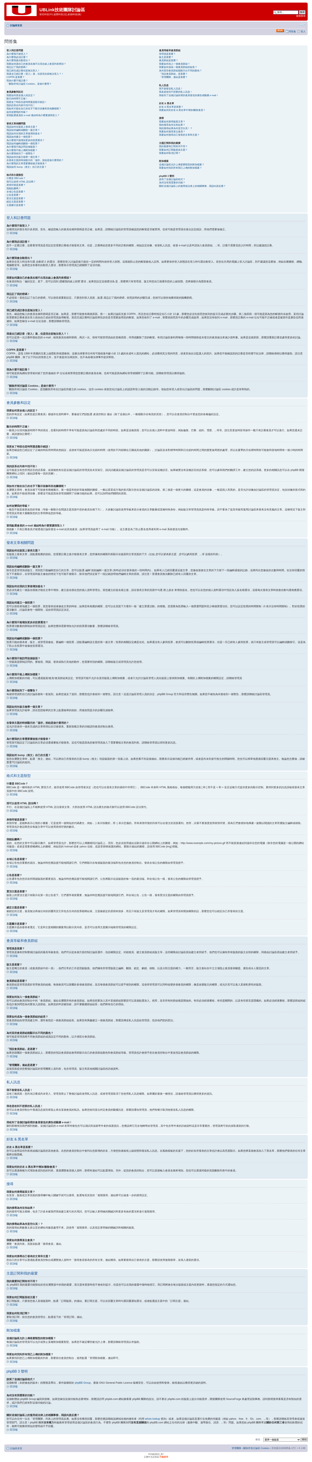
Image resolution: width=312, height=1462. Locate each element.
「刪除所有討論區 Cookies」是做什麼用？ (29, 83)
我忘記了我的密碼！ (17, 67)
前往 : (258, 1439)
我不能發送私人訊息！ (171, 88)
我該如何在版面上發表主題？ (21, 126)
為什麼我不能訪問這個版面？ (21, 146)
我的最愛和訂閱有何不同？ (173, 146)
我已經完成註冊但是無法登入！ (23, 70)
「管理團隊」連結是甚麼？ (173, 77)
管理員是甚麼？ (167, 54)
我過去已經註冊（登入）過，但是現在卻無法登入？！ (35, 73)
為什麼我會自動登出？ (18, 60)
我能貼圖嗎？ (13, 188)
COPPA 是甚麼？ (15, 77)
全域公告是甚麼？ (16, 191)
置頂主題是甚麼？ (16, 198)
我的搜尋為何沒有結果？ (172, 124)
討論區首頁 (16, 25)
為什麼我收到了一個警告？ (20, 153)
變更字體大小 (302, 24)
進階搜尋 (301, 16)
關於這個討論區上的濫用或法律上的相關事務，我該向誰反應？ (192, 186)
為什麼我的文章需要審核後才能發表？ (26, 163)
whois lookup (152, 1418)
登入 (303, 31)
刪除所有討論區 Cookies (256, 1448)
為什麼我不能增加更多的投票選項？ (25, 140)
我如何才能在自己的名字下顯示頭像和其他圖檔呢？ (33, 108)
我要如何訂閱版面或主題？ (173, 149)
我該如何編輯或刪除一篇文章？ (23, 130)
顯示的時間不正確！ (17, 98)
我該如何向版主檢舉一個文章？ (23, 157)
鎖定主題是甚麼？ (16, 201)
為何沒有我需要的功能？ (172, 182)
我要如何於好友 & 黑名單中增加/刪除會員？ (182, 110)
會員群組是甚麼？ (168, 60)
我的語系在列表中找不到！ (20, 105)
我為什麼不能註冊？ (17, 80)
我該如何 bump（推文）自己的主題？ (26, 167)
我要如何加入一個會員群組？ (174, 63)
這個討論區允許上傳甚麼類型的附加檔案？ (181, 164)
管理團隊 (236, 1448)
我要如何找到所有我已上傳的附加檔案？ (180, 167)
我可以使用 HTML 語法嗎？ (21, 181)
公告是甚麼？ (13, 195)
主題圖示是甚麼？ (16, 205)
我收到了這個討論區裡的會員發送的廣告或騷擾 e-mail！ (189, 95)
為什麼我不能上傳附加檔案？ (21, 150)
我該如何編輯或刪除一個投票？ (23, 143)
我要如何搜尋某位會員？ (172, 131)
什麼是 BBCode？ (16, 178)
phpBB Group (83, 1382)
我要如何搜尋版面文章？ (172, 121)
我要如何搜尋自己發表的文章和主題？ (179, 134)
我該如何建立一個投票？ (19, 136)
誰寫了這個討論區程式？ (172, 179)
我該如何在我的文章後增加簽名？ (24, 133)
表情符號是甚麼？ (16, 185)
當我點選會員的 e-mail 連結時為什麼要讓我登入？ (33, 115)
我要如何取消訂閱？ (169, 153)
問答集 (292, 31)
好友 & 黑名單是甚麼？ (171, 106)
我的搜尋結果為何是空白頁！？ (175, 128)
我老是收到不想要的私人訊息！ (175, 91)
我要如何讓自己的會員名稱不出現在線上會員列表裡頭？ (36, 63)
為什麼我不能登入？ (17, 54)
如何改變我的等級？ (17, 112)
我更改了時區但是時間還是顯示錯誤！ (26, 102)
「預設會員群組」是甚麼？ (173, 73)
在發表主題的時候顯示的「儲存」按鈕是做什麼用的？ (35, 160)
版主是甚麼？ (166, 57)
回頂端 (14, 233)
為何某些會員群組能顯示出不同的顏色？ (180, 70)
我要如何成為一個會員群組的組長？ (178, 67)
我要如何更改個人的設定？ (20, 95)
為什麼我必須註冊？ (17, 57)
